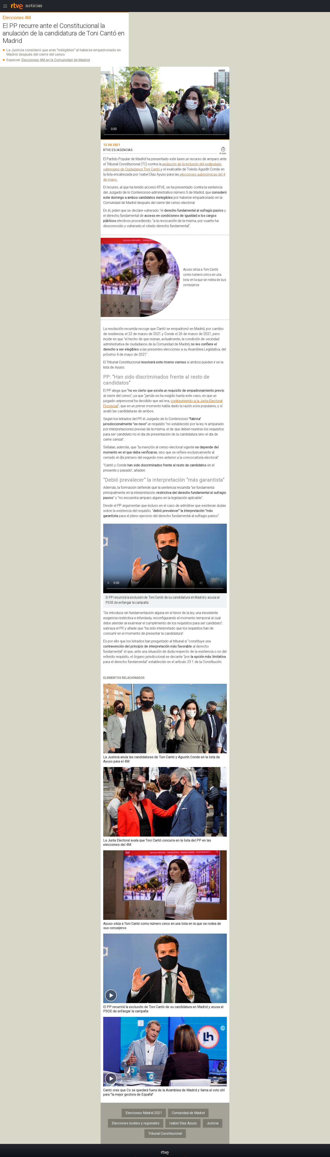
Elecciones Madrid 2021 (144, 1113)
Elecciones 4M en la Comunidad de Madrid (55, 60)
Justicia (212, 1123)
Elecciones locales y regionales (135, 1123)
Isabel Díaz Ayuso (183, 1123)
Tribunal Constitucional (165, 1133)
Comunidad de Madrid (188, 1113)
